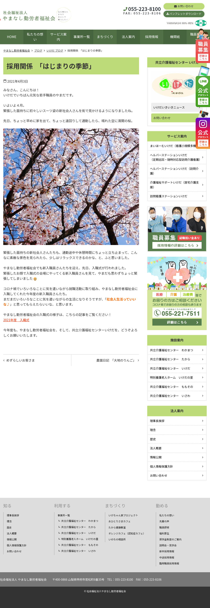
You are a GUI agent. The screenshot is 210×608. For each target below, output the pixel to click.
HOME (11, 36)
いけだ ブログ (55, 50)
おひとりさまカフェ (119, 521)
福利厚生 (164, 533)
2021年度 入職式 (16, 319)
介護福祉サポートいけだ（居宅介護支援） (174, 184)
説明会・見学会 (168, 545)
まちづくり (105, 36)
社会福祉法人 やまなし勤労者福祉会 (23, 579)
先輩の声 (164, 521)
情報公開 (156, 457)
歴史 (153, 439)
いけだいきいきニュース (169, 107)
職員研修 (164, 527)
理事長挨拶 (157, 421)
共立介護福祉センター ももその (171, 387)
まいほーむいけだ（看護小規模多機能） (176, 146)
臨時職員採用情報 (169, 563)
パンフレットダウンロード (185, 14)
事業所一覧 (81, 36)
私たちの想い (35, 37)
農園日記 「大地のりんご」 (115, 360)
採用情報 (151, 36)
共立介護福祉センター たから (170, 359)
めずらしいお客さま (21, 360)
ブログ (38, 50)
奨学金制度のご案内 (170, 539)
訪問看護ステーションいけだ (168, 196)
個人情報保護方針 (161, 466)
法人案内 (128, 36)
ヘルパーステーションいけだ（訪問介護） (174, 170)
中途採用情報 (166, 557)
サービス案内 (58, 37)
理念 (153, 430)
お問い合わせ (186, 6)
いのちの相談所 (117, 539)
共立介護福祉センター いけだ (170, 368)
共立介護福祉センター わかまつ (171, 350)
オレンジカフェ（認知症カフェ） (126, 533)
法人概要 (156, 448)
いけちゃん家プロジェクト (123, 515)
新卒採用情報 (166, 551)
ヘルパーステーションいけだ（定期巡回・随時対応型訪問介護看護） (176, 157)
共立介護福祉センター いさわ (170, 396)
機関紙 (175, 36)
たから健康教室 (117, 527)
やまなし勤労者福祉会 (16, 50)
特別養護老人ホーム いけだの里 (171, 377)
